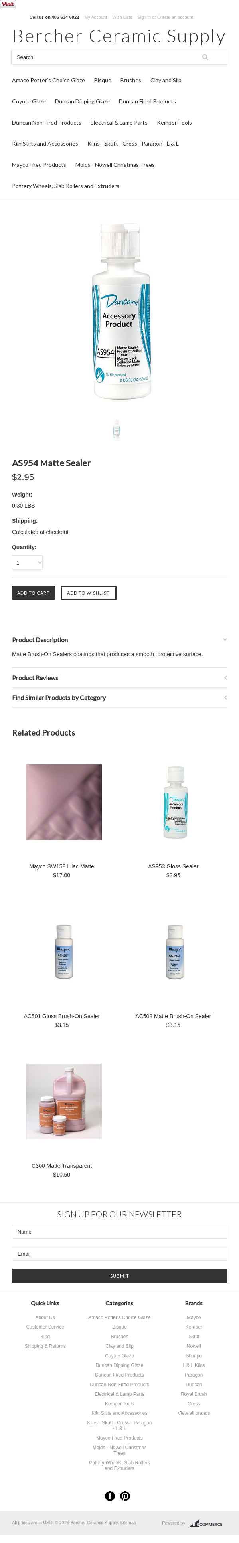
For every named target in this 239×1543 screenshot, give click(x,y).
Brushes (130, 80)
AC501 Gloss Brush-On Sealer (62, 1016)
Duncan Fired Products (147, 101)
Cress (194, 1404)
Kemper (194, 1327)
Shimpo (194, 1356)
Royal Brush (194, 1394)
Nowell (194, 1346)
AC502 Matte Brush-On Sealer (173, 1016)
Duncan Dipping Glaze (82, 101)
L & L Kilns (194, 1365)
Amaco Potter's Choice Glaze (48, 80)
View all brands (194, 1413)
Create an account (175, 17)
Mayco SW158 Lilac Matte (61, 866)
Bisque (102, 80)
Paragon (194, 1375)
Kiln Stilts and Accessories (45, 143)
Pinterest (125, 1496)
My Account (95, 17)
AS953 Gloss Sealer (173, 866)
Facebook (110, 1496)
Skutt (193, 1336)
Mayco (194, 1317)
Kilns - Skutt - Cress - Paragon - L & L (133, 143)
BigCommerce (208, 1523)
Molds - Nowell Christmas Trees (115, 164)
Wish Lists (122, 17)
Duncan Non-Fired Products (46, 122)
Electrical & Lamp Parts (119, 122)
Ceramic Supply (119, 35)
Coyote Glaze (29, 101)
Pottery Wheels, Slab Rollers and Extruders (65, 185)
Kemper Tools (174, 122)
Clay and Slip (166, 80)
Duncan (194, 1384)
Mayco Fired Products (39, 164)
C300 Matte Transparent (62, 1166)
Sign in (144, 17)
